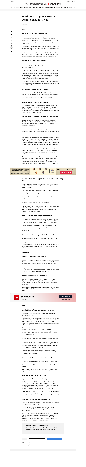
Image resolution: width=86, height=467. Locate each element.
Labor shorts (33, 445)
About (72, 1)
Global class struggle (25, 445)
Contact (68, 1)
